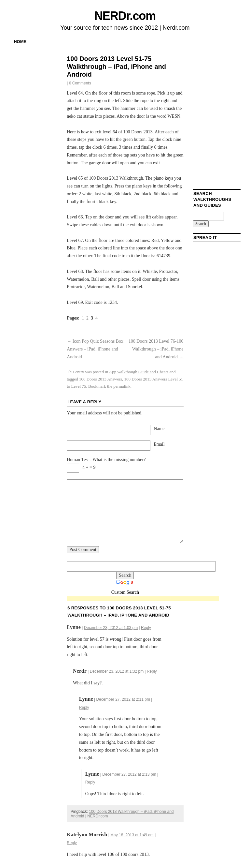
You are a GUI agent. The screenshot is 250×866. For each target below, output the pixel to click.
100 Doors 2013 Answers (100, 379)
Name (159, 428)
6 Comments (80, 83)
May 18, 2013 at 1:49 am (132, 835)
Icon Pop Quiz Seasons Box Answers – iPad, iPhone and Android (95, 349)
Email (159, 444)
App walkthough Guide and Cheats (139, 371)
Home (20, 41)
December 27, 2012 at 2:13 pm (129, 774)
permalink (122, 386)
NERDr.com (125, 15)
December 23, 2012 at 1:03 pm (111, 627)
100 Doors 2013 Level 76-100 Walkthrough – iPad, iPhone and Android (156, 349)
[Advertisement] (143, 599)
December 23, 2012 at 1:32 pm (117, 671)
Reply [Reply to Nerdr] (152, 671)
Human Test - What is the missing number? (106, 459)
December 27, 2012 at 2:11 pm (123, 699)
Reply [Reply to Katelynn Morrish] (72, 843)
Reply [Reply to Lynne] (146, 627)
